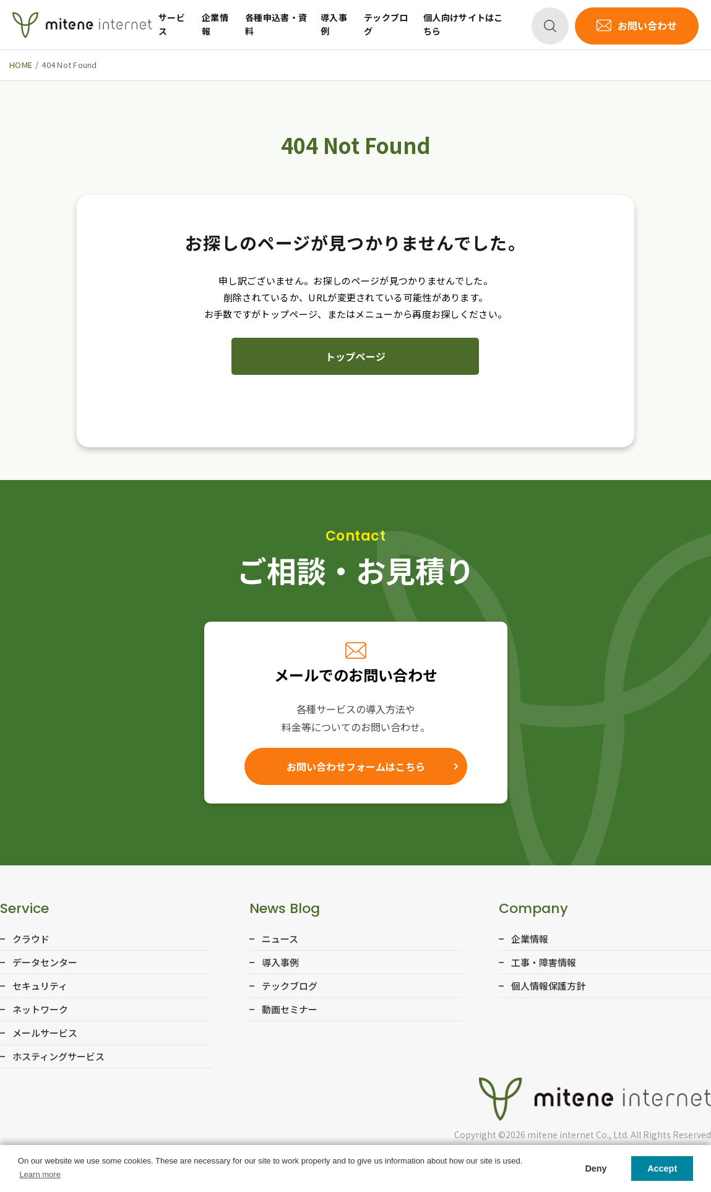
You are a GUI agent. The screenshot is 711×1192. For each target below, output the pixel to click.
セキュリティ (39, 985)
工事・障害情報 (543, 962)
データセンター (44, 962)
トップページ (355, 356)
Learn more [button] (39, 1174)
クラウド (31, 938)
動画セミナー (289, 1009)
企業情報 (215, 24)
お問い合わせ (647, 25)
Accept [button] (662, 1168)
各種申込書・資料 (276, 24)
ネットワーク (40, 1009)
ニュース (280, 938)
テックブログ (386, 24)
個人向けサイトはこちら (463, 24)
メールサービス (44, 1032)
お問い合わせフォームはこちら (356, 766)
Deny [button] (595, 1168)
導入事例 (334, 24)
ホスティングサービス (58, 1056)
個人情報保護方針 (548, 985)
